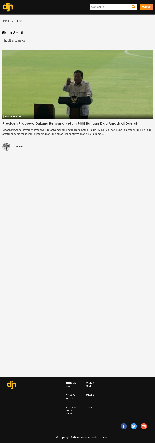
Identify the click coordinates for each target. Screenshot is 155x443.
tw (134, 428)
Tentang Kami (71, 385)
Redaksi (90, 395)
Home (6, 21)
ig (144, 428)
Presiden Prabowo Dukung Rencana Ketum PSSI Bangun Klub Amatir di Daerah (70, 123)
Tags (18, 21)
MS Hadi (19, 147)
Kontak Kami (90, 385)
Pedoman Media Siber (71, 410)
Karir (89, 407)
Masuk (146, 7)
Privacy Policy (70, 397)
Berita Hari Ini (13, 116)
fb (124, 428)
